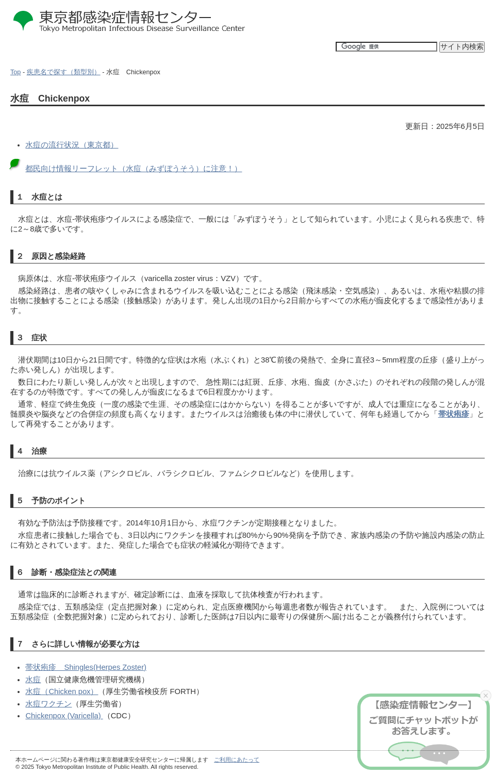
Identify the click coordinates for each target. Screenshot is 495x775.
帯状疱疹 (453, 414)
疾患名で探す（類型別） (64, 72)
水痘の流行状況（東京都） (71, 145)
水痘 (33, 679)
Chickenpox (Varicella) (64, 716)
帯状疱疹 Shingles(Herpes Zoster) (85, 667)
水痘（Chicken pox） (61, 691)
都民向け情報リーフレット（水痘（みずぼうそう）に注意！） (133, 168)
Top (15, 72)
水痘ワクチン (48, 704)
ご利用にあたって (236, 759)
